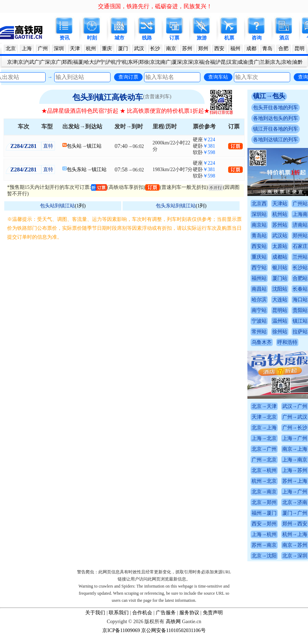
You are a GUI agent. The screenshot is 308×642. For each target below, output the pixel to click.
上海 (27, 48)
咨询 (257, 38)
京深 (188, 62)
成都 (251, 48)
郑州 (203, 48)
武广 (34, 62)
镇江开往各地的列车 (275, 129)
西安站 (259, 246)
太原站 (279, 246)
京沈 (155, 62)
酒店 (284, 38)
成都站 (279, 257)
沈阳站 (279, 289)
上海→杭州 (264, 534)
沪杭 (111, 62)
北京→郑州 (264, 502)
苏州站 (279, 225)
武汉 (139, 48)
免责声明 (213, 612)
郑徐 (144, 62)
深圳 (59, 48)
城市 (119, 38)
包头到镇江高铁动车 (107, 97)
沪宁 (100, 62)
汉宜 (232, 62)
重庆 (107, 48)
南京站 (259, 225)
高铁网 (173, 621)
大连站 (279, 299)
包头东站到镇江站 (176, 205)
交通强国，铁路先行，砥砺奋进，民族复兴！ (155, 6)
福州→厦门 (264, 513)
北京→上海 (264, 427)
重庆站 (259, 257)
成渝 (243, 62)
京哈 (287, 62)
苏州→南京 (264, 545)
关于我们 (95, 612)
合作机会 (142, 612)
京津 (12, 62)
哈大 (89, 62)
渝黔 (298, 62)
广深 (45, 62)
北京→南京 (264, 491)
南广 (166, 62)
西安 (219, 48)
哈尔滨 (259, 299)
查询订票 (128, 77)
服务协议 (189, 612)
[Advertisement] (125, 295)
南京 (171, 48)
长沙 (155, 48)
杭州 (91, 48)
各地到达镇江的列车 (275, 139)
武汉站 (279, 235)
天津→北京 (264, 417)
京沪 (23, 62)
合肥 (283, 48)
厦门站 (279, 278)
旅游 (202, 38)
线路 (147, 38)
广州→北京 (264, 459)
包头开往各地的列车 (275, 107)
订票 (174, 38)
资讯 (65, 38)
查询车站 (218, 77)
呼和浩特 (287, 342)
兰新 (265, 62)
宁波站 (259, 321)
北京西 (259, 203)
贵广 (254, 62)
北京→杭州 (264, 470)
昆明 (299, 48)
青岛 (267, 48)
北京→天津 (264, 406)
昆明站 (279, 310)
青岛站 (259, 235)
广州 (43, 48)
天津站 (279, 203)
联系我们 (119, 612)
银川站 (279, 267)
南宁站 (259, 310)
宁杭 (122, 62)
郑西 (67, 62)
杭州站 (279, 214)
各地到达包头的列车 (275, 118)
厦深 (177, 62)
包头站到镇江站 (57, 205)
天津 (75, 48)
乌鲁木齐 (262, 342)
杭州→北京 (264, 481)
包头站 (74, 146)
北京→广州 (264, 449)
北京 (11, 48)
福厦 (78, 62)
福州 (235, 48)
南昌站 (259, 289)
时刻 (92, 38)
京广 (56, 62)
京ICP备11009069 (121, 630)
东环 (133, 62)
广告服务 (166, 612)
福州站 (259, 278)
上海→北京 (264, 438)
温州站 (279, 321)
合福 (210, 62)
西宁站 (259, 267)
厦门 (123, 48)
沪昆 (221, 62)
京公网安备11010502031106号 (173, 630)
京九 (276, 62)
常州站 (259, 331)
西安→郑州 (264, 523)
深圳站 (259, 214)
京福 (199, 62)
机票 (229, 38)
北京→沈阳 (264, 555)
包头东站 (77, 169)
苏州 (187, 48)
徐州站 (279, 331)
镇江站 (94, 146)
